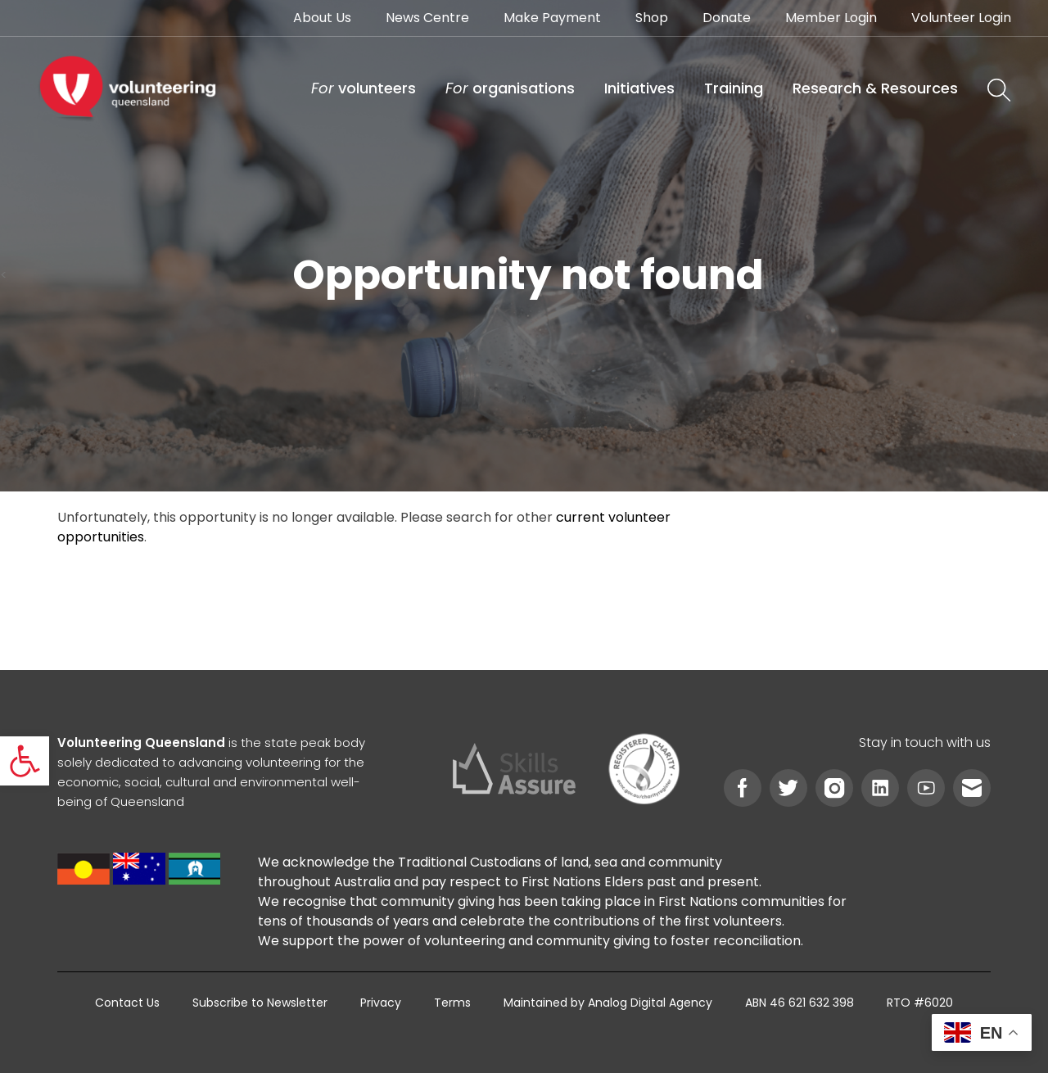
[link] (24, 761)
